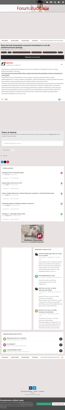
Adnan (43, 277)
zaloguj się (51, 134)
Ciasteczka (41, 391)
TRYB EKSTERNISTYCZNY (14, 350)
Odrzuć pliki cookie (58, 404)
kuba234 (9, 340)
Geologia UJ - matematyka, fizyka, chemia (13, 214)
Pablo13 (7, 195)
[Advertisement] (32, 25)
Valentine (44, 313)
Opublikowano (13, 65)
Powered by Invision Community (32, 394)
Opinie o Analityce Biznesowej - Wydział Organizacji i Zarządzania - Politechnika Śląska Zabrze (28, 193)
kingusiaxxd (10, 351)
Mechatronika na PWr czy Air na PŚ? (12, 183)
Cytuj (6, 99)
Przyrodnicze (22, 49)
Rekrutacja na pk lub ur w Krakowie (16, 338)
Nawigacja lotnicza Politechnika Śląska (13, 172)
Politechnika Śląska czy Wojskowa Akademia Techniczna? (18, 203)
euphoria (44, 257)
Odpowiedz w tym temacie (32, 57)
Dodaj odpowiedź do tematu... (12, 143)
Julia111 (7, 184)
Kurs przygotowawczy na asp (47, 275)
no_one (7, 174)
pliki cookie (22, 402)
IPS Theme (23, 391)
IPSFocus (30, 391)
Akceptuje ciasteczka (44, 404)
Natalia (9, 345)
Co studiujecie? (11, 344)
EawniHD (7, 205)
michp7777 (8, 215)
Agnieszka (7, 49)
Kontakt (35, 391)
